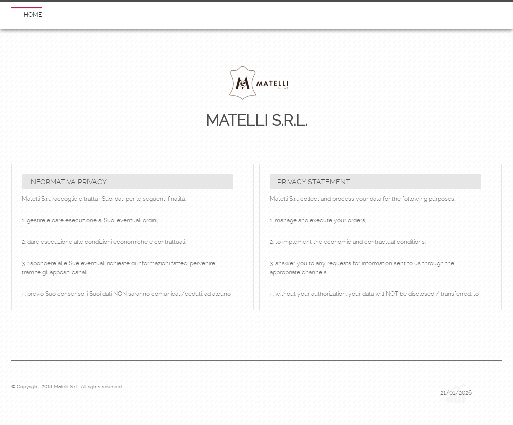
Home (33, 14)
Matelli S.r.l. (256, 120)
